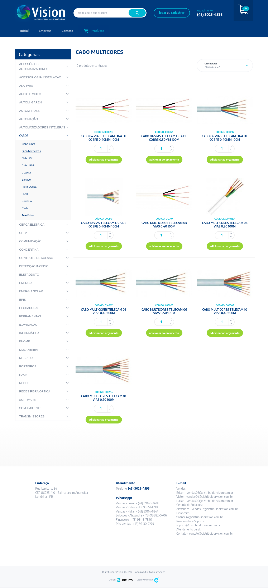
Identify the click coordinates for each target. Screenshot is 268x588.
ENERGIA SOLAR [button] (31, 291)
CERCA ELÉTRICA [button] (31, 224)
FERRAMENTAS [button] (30, 316)
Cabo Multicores (31, 151)
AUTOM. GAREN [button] (30, 102)
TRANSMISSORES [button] (31, 416)
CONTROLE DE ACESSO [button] (36, 258)
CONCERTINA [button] (28, 249)
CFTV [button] (23, 233)
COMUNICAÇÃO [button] (30, 241)
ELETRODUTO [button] (29, 274)
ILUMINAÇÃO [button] (28, 324)
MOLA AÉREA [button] (28, 349)
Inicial (24, 31)
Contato (68, 31)
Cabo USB (28, 165)
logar (162, 12)
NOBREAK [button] (26, 358)
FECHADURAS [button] (29, 308)
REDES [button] (24, 383)
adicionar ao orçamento (104, 160)
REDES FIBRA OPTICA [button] (34, 391)
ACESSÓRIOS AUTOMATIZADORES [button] (33, 66)
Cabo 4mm (28, 144)
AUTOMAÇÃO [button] (28, 119)
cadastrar (178, 12)
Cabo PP (27, 158)
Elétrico (26, 179)
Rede (25, 208)
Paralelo (27, 201)
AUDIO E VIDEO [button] (30, 94)
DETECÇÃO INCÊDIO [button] (33, 266)
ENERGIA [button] (25, 283)
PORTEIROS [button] (27, 366)
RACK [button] (23, 374)
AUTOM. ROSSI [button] (29, 110)
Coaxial (26, 172)
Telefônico (28, 215)
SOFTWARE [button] (27, 399)
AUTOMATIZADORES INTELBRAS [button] (42, 127)
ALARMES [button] (26, 85)
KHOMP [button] (24, 341)
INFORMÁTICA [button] (29, 333)
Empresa (45, 31)
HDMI (25, 193)
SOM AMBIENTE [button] (30, 408)
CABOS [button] (23, 135)
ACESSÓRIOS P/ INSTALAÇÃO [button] (40, 77)
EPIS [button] (22, 299)
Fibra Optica (29, 186)
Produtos (94, 31)
